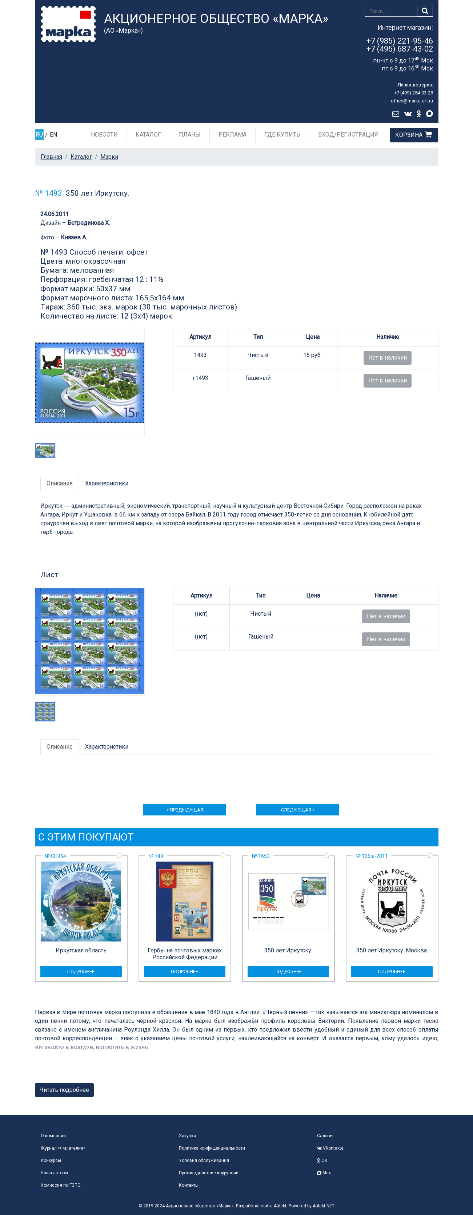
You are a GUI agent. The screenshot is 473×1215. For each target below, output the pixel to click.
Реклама (232, 134)
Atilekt (280, 1205)
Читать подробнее (64, 1089)
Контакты (189, 1185)
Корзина (408, 134)
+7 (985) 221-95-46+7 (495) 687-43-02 (399, 44)
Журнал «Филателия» (63, 1148)
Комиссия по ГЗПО (61, 1185)
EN (53, 134)
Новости (104, 134)
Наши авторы (54, 1172)
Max (324, 1172)
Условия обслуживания (204, 1160)
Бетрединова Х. (88, 222)
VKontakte (330, 1148)
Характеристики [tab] (106, 483)
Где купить (282, 134)
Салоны (325, 1135)
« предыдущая (185, 810)
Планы (190, 134)
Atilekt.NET (323, 1205)
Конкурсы (51, 1160)
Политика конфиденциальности (212, 1148)
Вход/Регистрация (348, 134)
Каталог (148, 134)
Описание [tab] (60, 483)
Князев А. (74, 237)
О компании (53, 1135)
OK (322, 1160)
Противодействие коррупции (208, 1172)
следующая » (297, 810)
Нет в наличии (387, 357)
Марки (109, 156)
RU (39, 134)
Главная (51, 156)
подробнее (81, 971)
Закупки (187, 1135)
